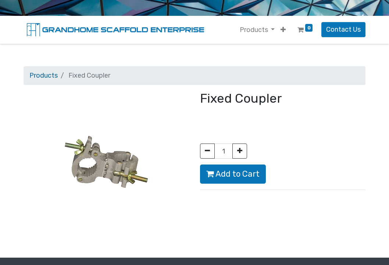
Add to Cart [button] (233, 174)
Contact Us (343, 29)
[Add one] (239, 151)
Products (43, 75)
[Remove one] (207, 151)
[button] (283, 30)
